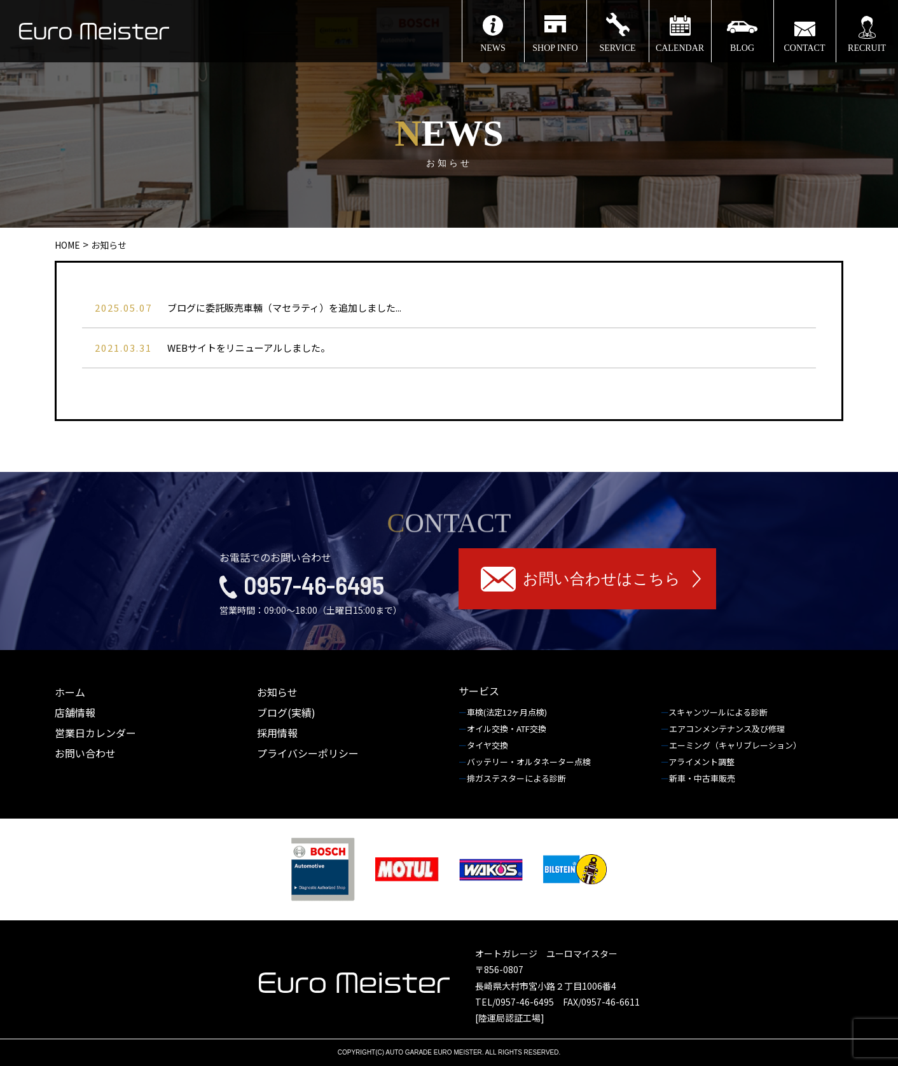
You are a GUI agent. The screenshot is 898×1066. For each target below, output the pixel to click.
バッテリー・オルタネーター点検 (530, 762)
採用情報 (277, 732)
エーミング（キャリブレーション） (736, 745)
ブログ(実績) (286, 712)
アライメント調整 (703, 762)
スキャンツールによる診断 (719, 712)
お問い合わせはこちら (601, 578)
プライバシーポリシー (308, 753)
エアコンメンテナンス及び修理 (728, 729)
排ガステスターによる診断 (517, 778)
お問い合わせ (85, 753)
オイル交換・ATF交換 (507, 729)
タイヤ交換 (488, 745)
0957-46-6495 (314, 584)
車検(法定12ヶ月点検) (508, 712)
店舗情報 (75, 712)
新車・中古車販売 (703, 778)
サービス (479, 690)
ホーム (70, 692)
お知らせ (277, 692)
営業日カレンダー (95, 732)
